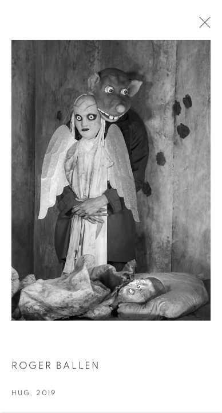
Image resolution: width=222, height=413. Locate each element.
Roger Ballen (55, 367)
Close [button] (202, 25)
